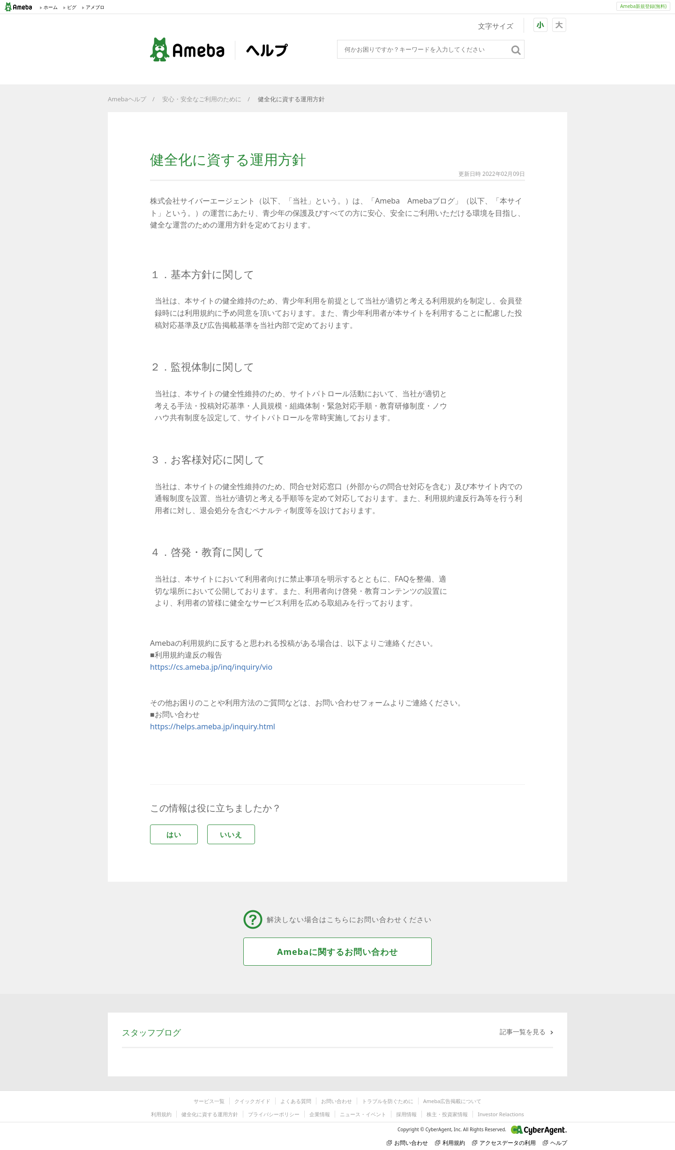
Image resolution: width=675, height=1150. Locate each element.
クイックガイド (252, 1101)
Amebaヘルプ (127, 99)
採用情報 (406, 1114)
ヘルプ (555, 1143)
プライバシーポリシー (274, 1114)
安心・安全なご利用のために (201, 99)
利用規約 (161, 1114)
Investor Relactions (501, 1114)
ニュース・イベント (363, 1114)
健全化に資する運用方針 (209, 1114)
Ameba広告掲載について (452, 1101)
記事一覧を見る (523, 1031)
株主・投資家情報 (447, 1114)
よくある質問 (295, 1101)
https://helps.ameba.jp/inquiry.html (212, 726)
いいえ (231, 834)
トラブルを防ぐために (387, 1101)
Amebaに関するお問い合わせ (337, 951)
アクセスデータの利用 (504, 1143)
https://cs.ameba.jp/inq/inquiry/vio (211, 667)
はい (173, 834)
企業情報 (319, 1114)
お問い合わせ (336, 1101)
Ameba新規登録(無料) (643, 6)
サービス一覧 (209, 1101)
